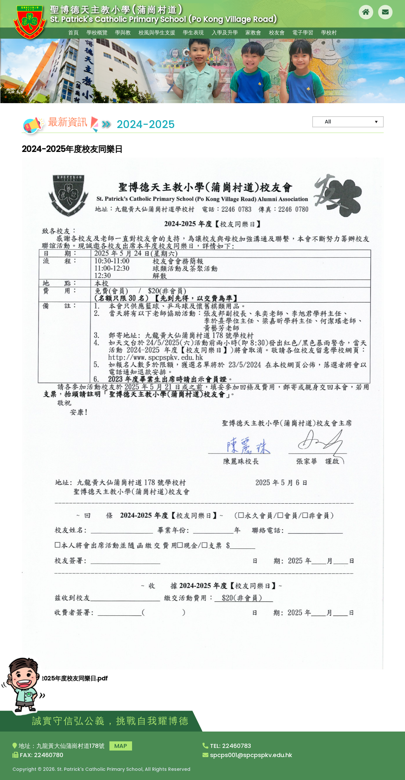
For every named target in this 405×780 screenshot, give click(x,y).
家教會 (254, 32)
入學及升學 (224, 32)
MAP (120, 746)
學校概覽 (92, 32)
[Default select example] (348, 121)
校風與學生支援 (155, 32)
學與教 (120, 32)
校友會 (280, 32)
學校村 (336, 32)
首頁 (66, 32)
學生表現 (192, 32)
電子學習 (308, 32)
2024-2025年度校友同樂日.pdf (66, 678)
